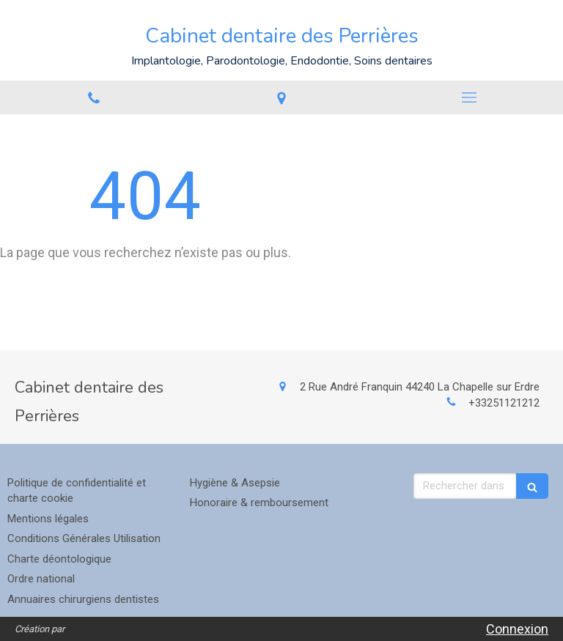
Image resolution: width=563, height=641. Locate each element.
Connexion (517, 629)
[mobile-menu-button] (469, 97)
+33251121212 (504, 403)
